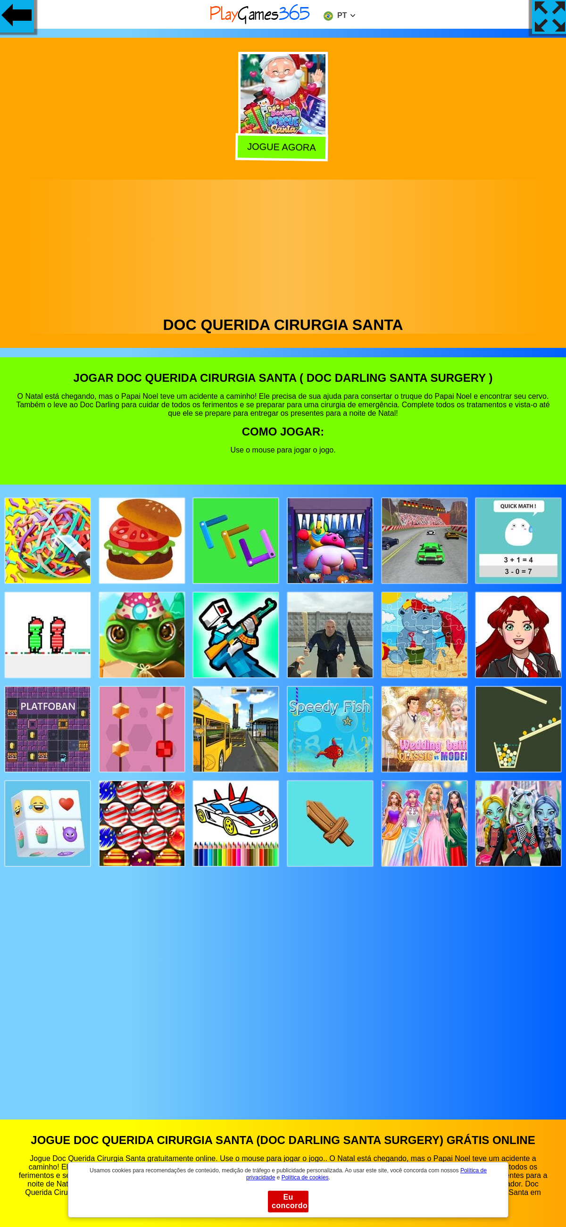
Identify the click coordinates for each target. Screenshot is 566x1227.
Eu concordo (290, 1201)
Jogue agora (283, 147)
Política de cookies (305, 1177)
